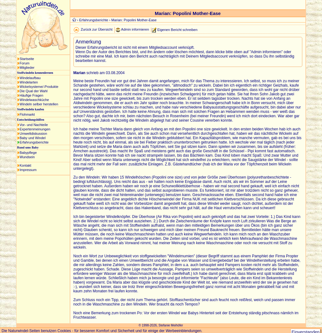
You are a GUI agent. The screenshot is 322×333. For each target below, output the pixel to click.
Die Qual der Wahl (34, 91)
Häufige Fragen (31, 95)
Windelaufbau (30, 78)
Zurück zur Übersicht (96, 29)
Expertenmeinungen (35, 129)
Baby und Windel (33, 138)
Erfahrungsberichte (34, 142)
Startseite (27, 59)
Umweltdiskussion (33, 133)
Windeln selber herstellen (39, 104)
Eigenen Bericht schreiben (177, 29)
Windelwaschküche (34, 100)
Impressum (28, 170)
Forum (25, 63)
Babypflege (28, 152)
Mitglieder (27, 67)
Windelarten (29, 82)
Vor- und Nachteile (34, 125)
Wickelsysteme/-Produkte (39, 86)
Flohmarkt (27, 114)
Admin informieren (135, 29)
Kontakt (25, 165)
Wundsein (27, 157)
